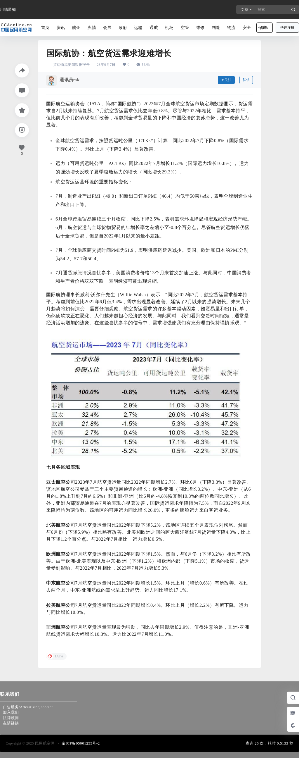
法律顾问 (11, 718)
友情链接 (11, 723)
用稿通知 (8, 9)
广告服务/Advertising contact (28, 707)
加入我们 (11, 712)
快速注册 (287, 27)
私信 (246, 80)
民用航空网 (44, 743)
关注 (226, 80)
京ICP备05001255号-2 (81, 743)
